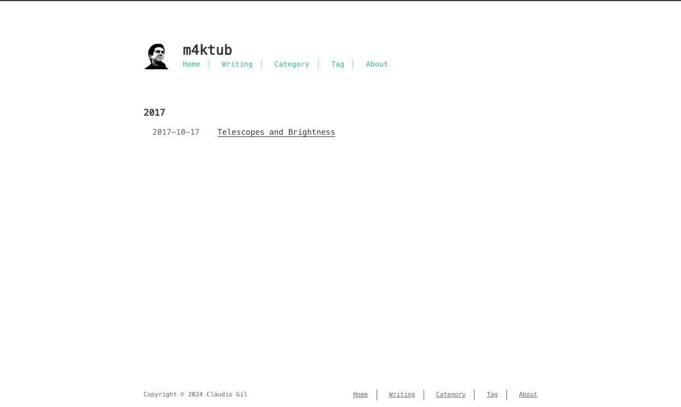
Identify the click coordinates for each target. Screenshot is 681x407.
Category (291, 64)
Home (191, 64)
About (377, 64)
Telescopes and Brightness (277, 132)
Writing (237, 64)
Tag (338, 64)
